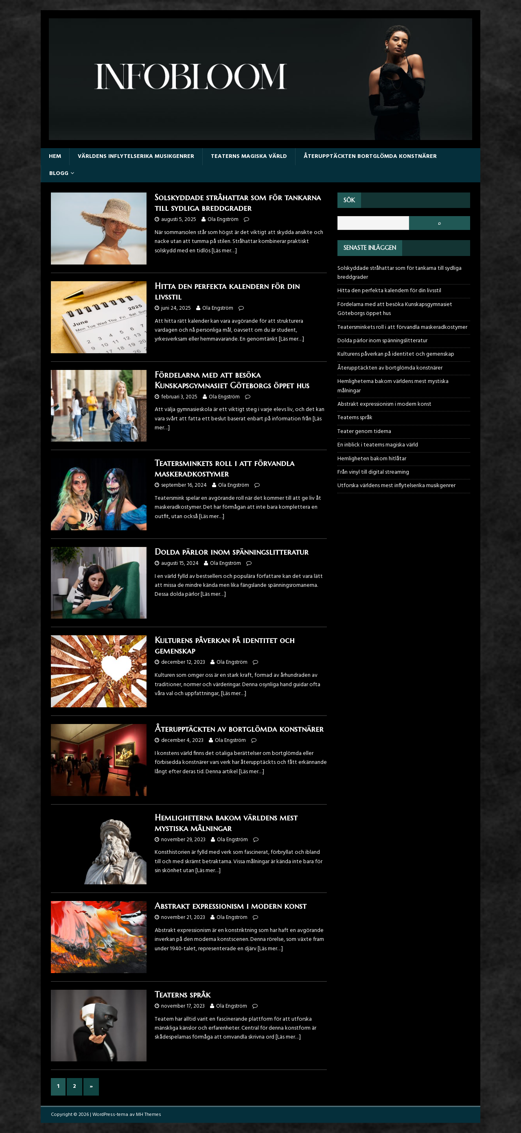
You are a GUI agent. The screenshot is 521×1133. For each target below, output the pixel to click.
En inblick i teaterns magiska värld (377, 445)
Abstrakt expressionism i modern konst (230, 906)
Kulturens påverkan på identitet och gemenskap (395, 354)
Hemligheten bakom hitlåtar (371, 459)
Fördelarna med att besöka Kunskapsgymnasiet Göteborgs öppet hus (232, 380)
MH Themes (148, 1115)
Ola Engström (223, 219)
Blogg (58, 173)
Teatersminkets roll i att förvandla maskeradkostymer (224, 468)
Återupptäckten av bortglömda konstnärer (239, 729)
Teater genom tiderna (364, 431)
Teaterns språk (182, 995)
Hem (55, 156)
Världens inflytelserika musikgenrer (136, 156)
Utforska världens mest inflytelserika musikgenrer (396, 485)
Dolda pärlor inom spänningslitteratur (232, 552)
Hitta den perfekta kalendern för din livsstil (389, 290)
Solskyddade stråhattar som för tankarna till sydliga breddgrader (238, 202)
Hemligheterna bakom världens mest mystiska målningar (226, 823)
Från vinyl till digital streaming (373, 472)
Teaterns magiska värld (249, 156)
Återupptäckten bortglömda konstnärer (370, 156)
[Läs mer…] (224, 251)
